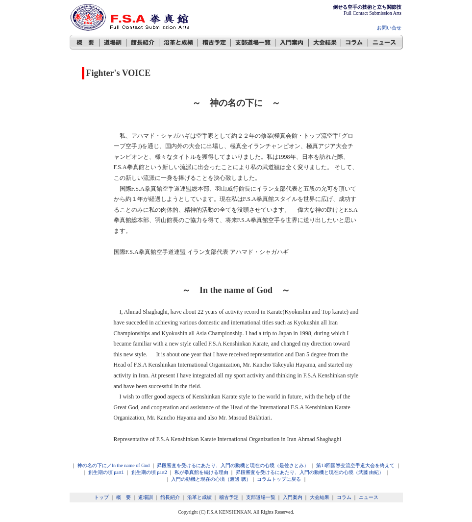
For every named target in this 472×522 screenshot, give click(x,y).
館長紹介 (170, 497)
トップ (101, 497)
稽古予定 (229, 497)
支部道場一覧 (260, 497)
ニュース (368, 497)
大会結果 (319, 497)
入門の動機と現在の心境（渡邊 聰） (210, 479)
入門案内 (292, 497)
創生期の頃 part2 (149, 472)
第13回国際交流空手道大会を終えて (355, 465)
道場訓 (145, 497)
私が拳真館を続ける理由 (201, 472)
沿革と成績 (199, 497)
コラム (344, 497)
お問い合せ (389, 27)
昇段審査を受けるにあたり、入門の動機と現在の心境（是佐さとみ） (233, 465)
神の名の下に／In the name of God (113, 465)
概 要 (123, 497)
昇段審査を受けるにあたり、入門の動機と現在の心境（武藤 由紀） (310, 472)
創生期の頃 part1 (106, 472)
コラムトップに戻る (279, 479)
